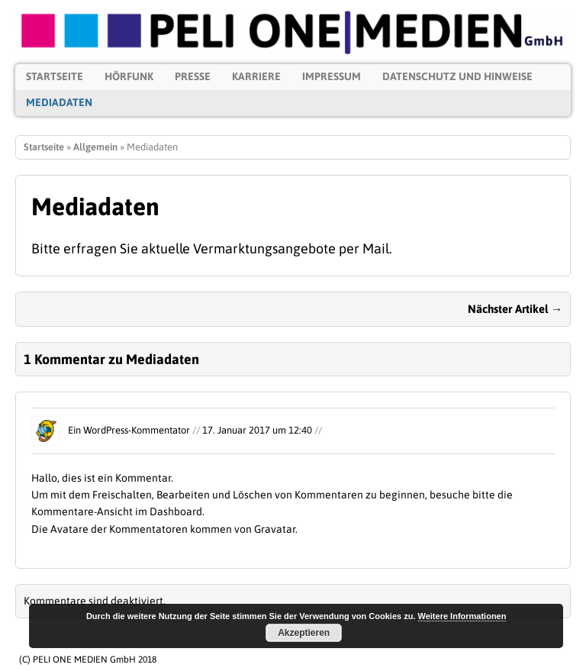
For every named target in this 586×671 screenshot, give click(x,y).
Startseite (54, 76)
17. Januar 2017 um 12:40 (257, 430)
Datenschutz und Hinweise (457, 76)
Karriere (256, 76)
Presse (193, 76)
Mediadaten (59, 102)
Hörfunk (129, 76)
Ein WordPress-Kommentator (129, 430)
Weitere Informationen (462, 616)
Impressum (331, 76)
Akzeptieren (304, 632)
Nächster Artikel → (515, 308)
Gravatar (274, 529)
